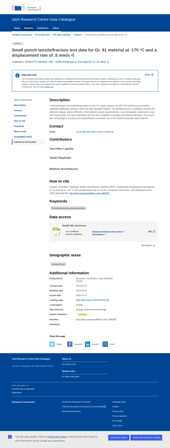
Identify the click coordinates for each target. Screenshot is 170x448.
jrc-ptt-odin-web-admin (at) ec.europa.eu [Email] (95, 132)
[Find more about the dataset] (92, 300)
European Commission (22, 35)
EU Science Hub (42, 35)
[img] (72, 55)
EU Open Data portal (70, 377)
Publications (17, 393)
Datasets (28, 28)
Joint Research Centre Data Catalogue (31, 359)
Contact (18, 110)
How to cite (19, 121)
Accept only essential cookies (146, 437)
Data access (20, 131)
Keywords (19, 126)
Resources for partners (71, 411)
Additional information (25, 142)
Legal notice (117, 425)
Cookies (115, 407)
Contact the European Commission (76, 402)
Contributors (20, 116)
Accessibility (117, 421)
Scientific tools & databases (23, 389)
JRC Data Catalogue (62, 35)
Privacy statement (119, 416)
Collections (42, 28)
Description (20, 105)
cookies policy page (56, 437)
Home (17, 28)
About (56, 28)
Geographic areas (23, 137)
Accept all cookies (118, 437)
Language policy (119, 402)
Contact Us (48, 87)
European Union (58, 264)
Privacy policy (118, 411)
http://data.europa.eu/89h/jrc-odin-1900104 (89, 193)
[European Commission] (28, 7)
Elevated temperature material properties (68, 208)
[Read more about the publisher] (67, 62)
